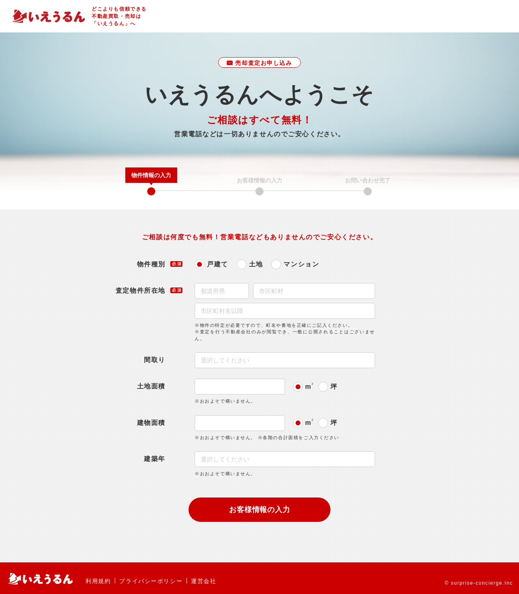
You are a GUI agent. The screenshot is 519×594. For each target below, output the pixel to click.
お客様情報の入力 (260, 510)
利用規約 (98, 581)
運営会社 (203, 581)
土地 (256, 264)
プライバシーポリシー (150, 581)
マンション (301, 264)
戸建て (217, 264)
